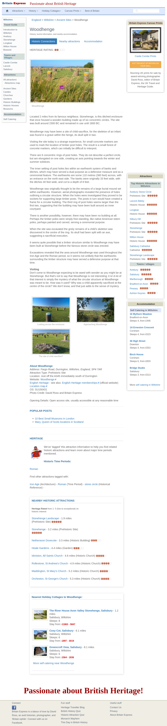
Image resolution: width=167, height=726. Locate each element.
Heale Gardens (40, 548)
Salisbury (7, 69)
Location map (37, 386)
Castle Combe (10, 62)
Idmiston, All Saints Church (47, 555)
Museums (8, 109)
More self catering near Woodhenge (53, 663)
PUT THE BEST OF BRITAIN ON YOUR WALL (145, 64)
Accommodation (93, 41)
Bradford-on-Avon (139, 284)
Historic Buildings (11, 102)
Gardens (7, 99)
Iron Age (34, 484)
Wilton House (10, 46)
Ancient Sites (9, 88)
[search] (146, 11)
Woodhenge (47, 379)
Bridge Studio (137, 368)
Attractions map (12, 83)
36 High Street (137, 341)
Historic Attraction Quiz (72, 715)
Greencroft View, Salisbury (65, 647)
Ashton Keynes (137, 293)
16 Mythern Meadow (141, 314)
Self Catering (9, 119)
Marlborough (136, 279)
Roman (34, 469)
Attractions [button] (18, 11)
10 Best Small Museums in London (54, 418)
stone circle (91, 484)
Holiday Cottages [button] (51, 11)
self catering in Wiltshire (148, 385)
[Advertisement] (102, 515)
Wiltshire (8, 19)
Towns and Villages (9, 56)
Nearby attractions (69, 41)
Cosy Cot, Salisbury (61, 630)
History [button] (33, 11)
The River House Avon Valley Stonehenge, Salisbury (81, 610)
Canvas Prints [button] (73, 11)
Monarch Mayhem (70, 718)
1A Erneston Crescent (142, 327)
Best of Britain (92, 11)
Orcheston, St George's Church (50, 578)
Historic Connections (43, 41)
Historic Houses (11, 105)
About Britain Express (121, 715)
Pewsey (134, 288)
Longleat (7, 43)
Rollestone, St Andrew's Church (50, 563)
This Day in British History (74, 722)
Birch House (136, 354)
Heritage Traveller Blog (73, 707)
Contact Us (115, 707)
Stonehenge (39, 529)
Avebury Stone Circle (141, 192)
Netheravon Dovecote (44, 540)
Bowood (7, 50)
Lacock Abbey (137, 201)
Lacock (6, 66)
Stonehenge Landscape (45, 518)
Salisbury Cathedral (140, 246)
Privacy (114, 711)
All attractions (10, 79)
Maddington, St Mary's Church (49, 571)
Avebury (7, 36)
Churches (8, 95)
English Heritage (39, 382)
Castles (7, 92)
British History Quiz (71, 711)
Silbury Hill (135, 219)
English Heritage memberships (79, 382)
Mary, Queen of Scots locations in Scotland (59, 422)
